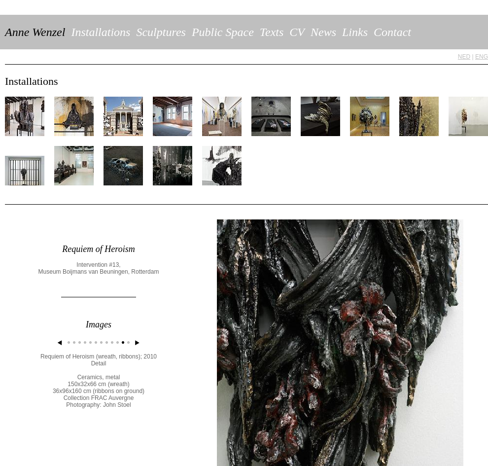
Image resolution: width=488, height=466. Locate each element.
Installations (100, 32)
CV (297, 32)
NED (464, 56)
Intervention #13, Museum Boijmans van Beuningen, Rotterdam (98, 268)
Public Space (223, 32)
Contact (392, 32)
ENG (481, 56)
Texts (271, 32)
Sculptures (160, 32)
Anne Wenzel (35, 32)
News (323, 32)
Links (355, 32)
